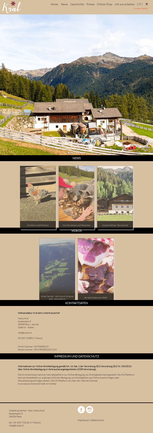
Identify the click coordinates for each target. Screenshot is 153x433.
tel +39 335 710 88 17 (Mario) (25, 422)
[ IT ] (139, 4)
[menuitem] (146, 4)
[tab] (69, 153)
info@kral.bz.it (25, 332)
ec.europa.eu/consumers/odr (32, 383)
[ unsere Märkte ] (141, 8)
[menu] (76, 7)
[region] (76, 83)
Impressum (83, 420)
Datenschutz (97, 420)
